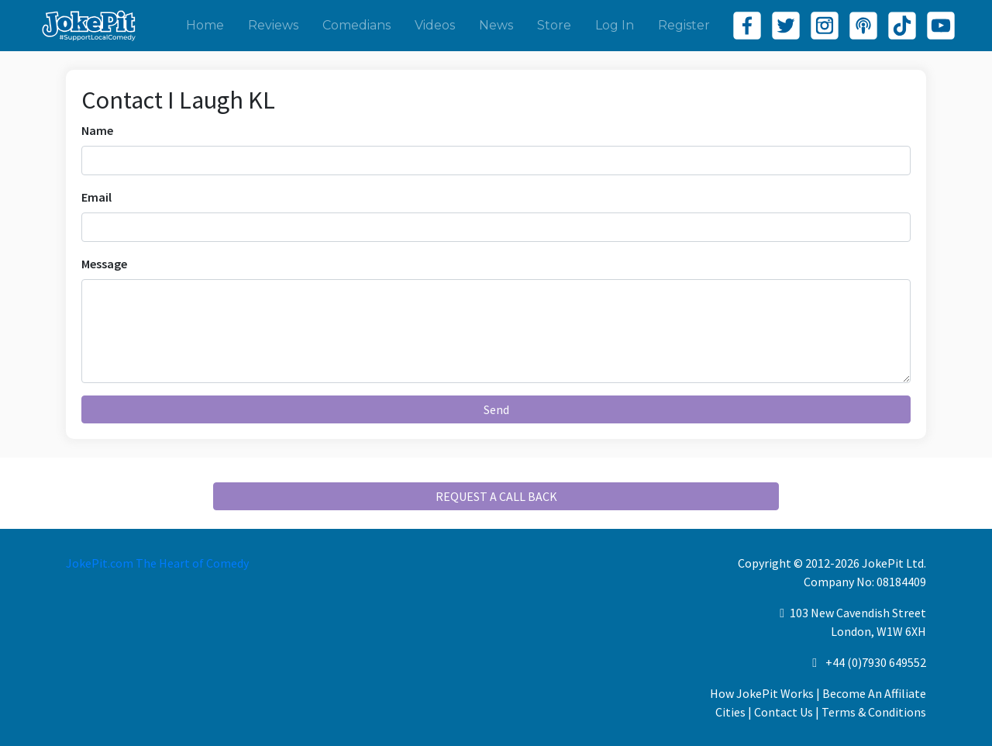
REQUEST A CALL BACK (496, 496)
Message (104, 263)
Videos (435, 25)
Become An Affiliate (874, 693)
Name (97, 130)
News (496, 25)
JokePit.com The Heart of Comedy (157, 563)
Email (96, 197)
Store (554, 25)
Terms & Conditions (874, 712)
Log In (614, 25)
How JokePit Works (762, 693)
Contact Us (783, 712)
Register (684, 25)
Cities (730, 712)
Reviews (273, 25)
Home (205, 25)
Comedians (356, 25)
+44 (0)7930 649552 (875, 662)
